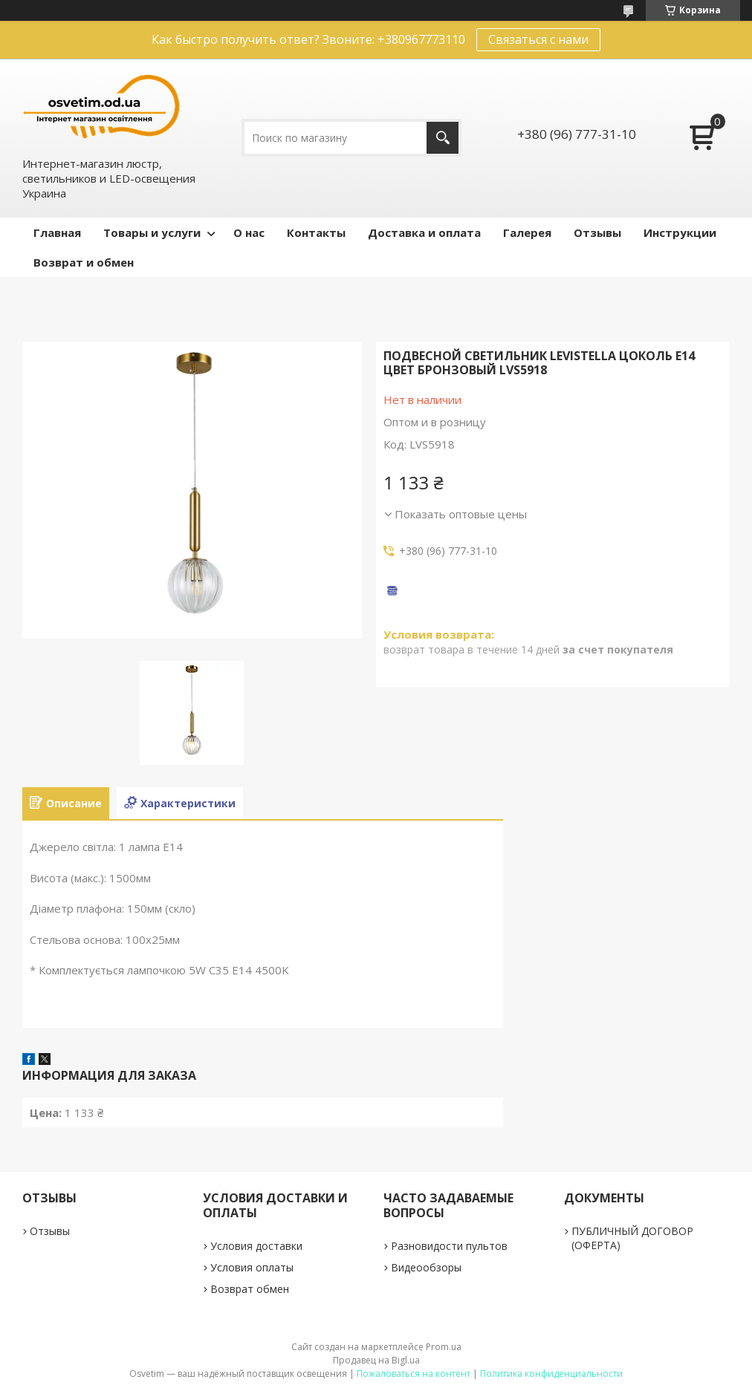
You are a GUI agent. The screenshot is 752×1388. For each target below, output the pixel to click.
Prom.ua (443, 1346)
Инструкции (680, 232)
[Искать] (442, 138)
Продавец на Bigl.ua (376, 1360)
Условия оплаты (252, 1267)
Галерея (527, 232)
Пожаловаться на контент (413, 1373)
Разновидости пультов (449, 1246)
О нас (249, 232)
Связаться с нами (538, 39)
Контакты (316, 232)
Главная (57, 232)
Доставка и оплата (424, 232)
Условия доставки (256, 1246)
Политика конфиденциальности (551, 1373)
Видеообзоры (426, 1267)
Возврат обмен (249, 1289)
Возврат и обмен (83, 262)
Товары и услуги (152, 232)
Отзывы (597, 232)
